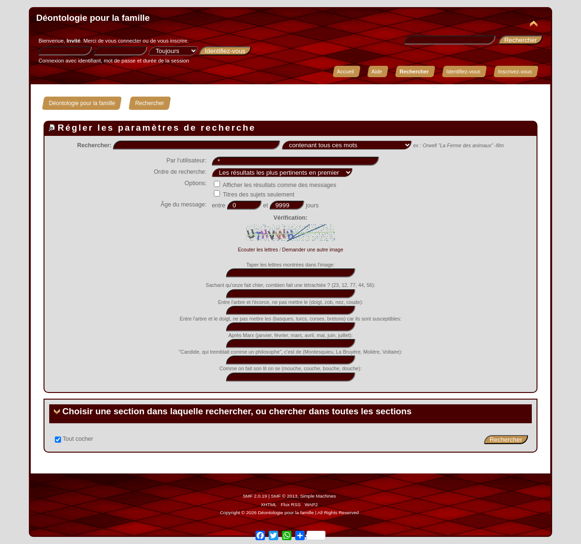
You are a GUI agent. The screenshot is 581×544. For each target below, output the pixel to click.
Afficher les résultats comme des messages (275, 185)
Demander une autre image (312, 249)
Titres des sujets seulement (254, 194)
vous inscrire (172, 41)
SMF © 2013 (284, 496)
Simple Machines (318, 496)
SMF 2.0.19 (255, 496)
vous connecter (123, 41)
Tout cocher (77, 439)
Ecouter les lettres (258, 249)
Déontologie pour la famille (93, 18)
